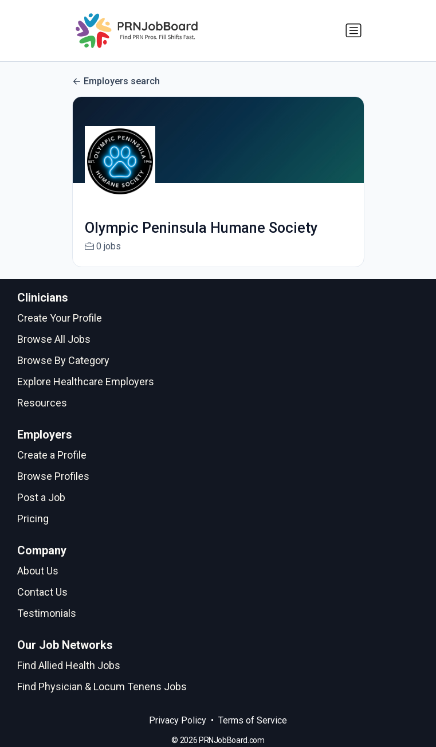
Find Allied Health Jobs (68, 665)
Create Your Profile (59, 318)
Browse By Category (63, 360)
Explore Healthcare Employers (85, 382)
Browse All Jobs (54, 339)
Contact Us (42, 592)
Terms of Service (252, 720)
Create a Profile (52, 455)
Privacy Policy (177, 720)
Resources (42, 403)
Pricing (33, 519)
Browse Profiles (53, 476)
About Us (37, 571)
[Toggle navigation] (353, 30)
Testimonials (46, 613)
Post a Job (41, 497)
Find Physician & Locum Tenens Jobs (102, 686)
